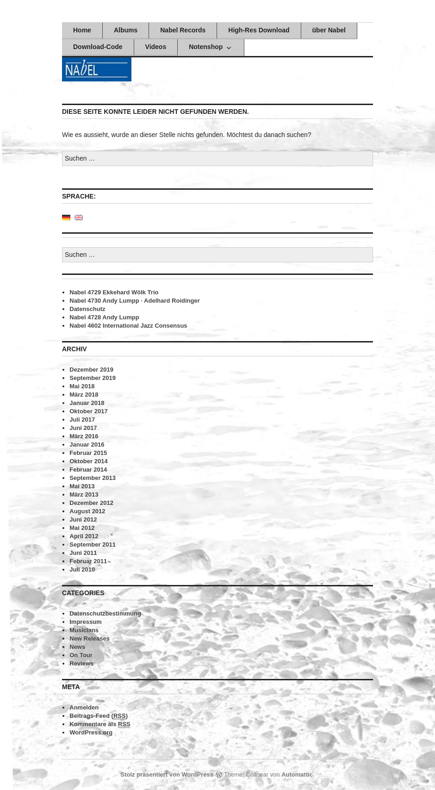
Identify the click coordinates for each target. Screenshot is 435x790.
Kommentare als (99, 724)
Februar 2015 (88, 452)
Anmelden (84, 707)
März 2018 (83, 394)
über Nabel (329, 30)
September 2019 (92, 377)
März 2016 (83, 436)
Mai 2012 (81, 527)
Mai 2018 (81, 386)
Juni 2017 (83, 427)
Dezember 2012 (91, 502)
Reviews (81, 663)
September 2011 (92, 544)
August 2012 (87, 511)
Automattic (297, 774)
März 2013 (83, 494)
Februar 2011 (88, 561)
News (77, 646)
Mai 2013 (81, 486)
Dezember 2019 (91, 369)
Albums (125, 30)
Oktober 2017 (88, 411)
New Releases (89, 638)
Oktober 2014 (88, 461)
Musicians (84, 630)
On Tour (81, 655)
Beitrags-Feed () (98, 716)
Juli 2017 (82, 419)
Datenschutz (87, 308)
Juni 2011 (83, 552)
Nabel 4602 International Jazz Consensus (128, 325)
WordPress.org (90, 732)
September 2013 (92, 477)
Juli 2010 (82, 569)
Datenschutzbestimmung (105, 613)
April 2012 (83, 536)
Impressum (85, 621)
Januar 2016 (86, 444)
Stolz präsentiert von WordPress (166, 774)
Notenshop (206, 46)
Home (82, 30)
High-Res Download (258, 30)
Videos (156, 46)
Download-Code (98, 46)
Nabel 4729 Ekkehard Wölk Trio (113, 292)
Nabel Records (182, 30)
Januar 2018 (86, 402)
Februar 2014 (88, 469)
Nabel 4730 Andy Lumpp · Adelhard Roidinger (134, 300)
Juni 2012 (83, 519)
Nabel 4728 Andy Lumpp (104, 317)
